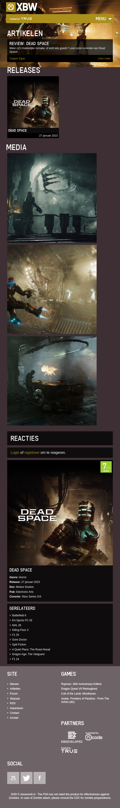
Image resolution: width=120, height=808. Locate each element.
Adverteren (16, 708)
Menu (101, 18)
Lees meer (104, 58)
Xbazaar (15, 698)
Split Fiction (19, 644)
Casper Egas (17, 58)
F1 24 (15, 659)
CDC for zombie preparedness (92, 797)
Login (15, 452)
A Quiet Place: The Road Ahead (31, 649)
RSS (13, 703)
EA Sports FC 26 (22, 620)
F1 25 (15, 634)
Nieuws (14, 684)
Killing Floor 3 (20, 630)
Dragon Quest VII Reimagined (79, 688)
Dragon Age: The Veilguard (28, 654)
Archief (14, 717)
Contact (14, 713)
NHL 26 (16, 625)
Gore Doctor (19, 639)
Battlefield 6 (19, 615)
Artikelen (15, 688)
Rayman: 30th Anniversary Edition (81, 684)
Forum (14, 693)
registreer (32, 452)
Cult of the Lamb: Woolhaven (78, 693)
